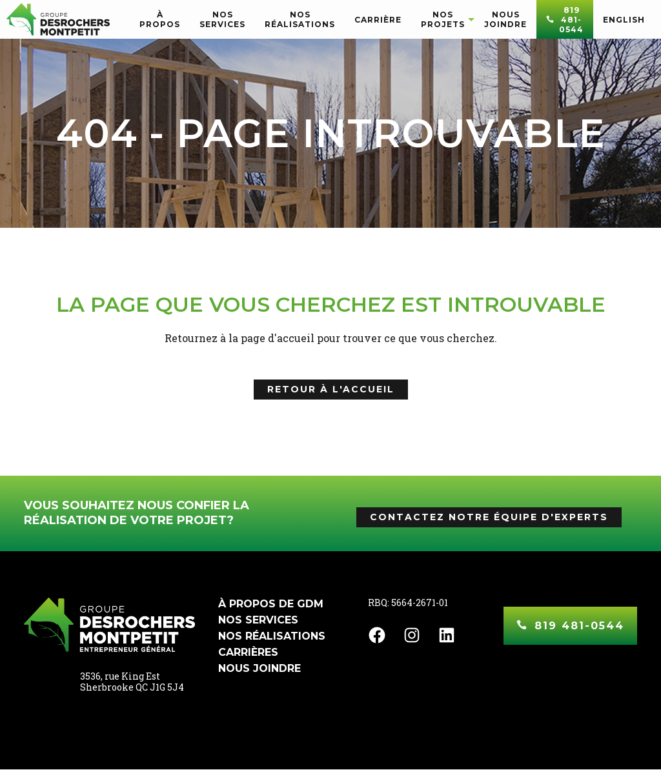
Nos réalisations (271, 636)
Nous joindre (259, 668)
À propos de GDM (270, 604)
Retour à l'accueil (330, 389)
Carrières (248, 652)
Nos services (258, 620)
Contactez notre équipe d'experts (489, 517)
